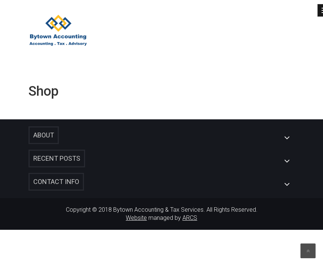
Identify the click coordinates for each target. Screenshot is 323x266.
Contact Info (56, 181)
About (43, 135)
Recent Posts (56, 158)
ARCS (189, 217)
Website (136, 217)
